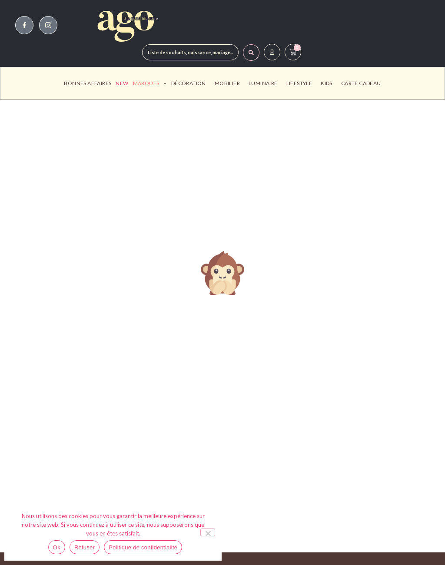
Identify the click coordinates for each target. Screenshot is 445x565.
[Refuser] (207, 532)
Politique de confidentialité (143, 547)
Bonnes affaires (87, 83)
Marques (146, 83)
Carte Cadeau (361, 83)
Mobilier (229, 83)
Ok (56, 547)
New (122, 83)
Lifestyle (301, 83)
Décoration (190, 83)
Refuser (84, 547)
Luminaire (265, 83)
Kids (329, 83)
